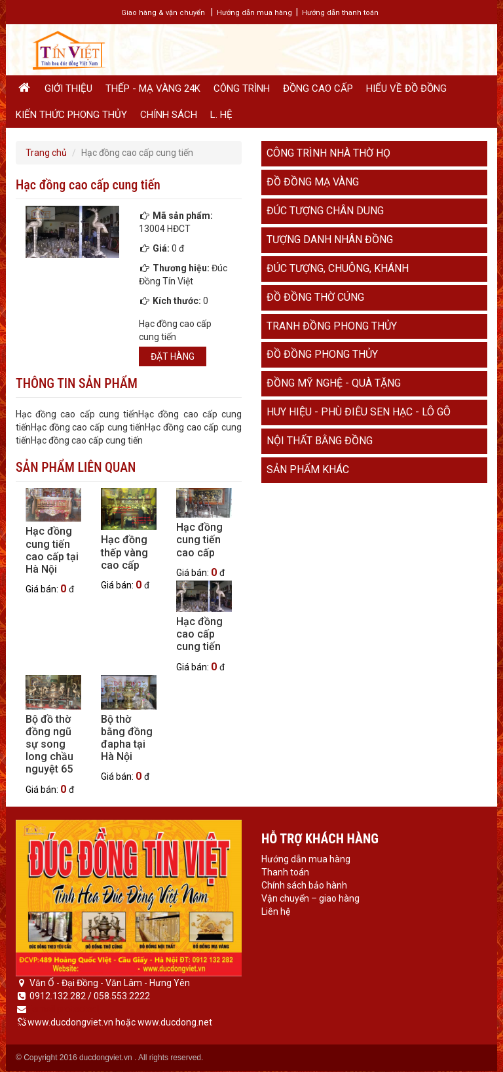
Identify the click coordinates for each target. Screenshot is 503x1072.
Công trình (242, 88)
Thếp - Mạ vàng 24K (152, 88)
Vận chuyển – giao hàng (310, 898)
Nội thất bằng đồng (320, 440)
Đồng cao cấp (318, 88)
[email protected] (64, 1009)
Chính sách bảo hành (304, 885)
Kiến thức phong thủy (71, 115)
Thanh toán (285, 872)
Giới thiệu (68, 88)
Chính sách (168, 115)
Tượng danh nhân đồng (330, 239)
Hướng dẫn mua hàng (254, 13)
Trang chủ (46, 152)
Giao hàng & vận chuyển (163, 13)
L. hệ (221, 115)
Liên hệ (275, 911)
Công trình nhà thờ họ (328, 153)
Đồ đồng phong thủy (322, 354)
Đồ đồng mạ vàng (313, 182)
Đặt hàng (173, 356)
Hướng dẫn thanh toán (340, 13)
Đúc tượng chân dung (325, 210)
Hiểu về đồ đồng (406, 88)
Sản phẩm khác (308, 469)
